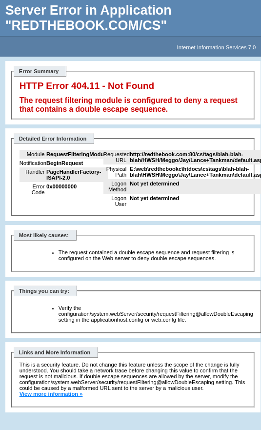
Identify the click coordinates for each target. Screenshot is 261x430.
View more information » (51, 394)
